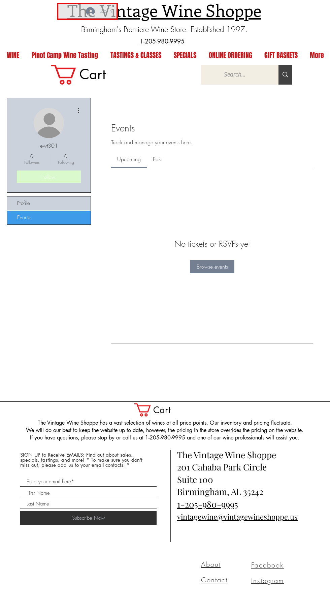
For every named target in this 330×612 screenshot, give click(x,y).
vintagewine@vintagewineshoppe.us (237, 517)
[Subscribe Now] (88, 518)
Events (23, 217)
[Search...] (234, 75)
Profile (23, 203)
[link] (88, 75)
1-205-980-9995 (207, 504)
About (211, 564)
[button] (159, 410)
